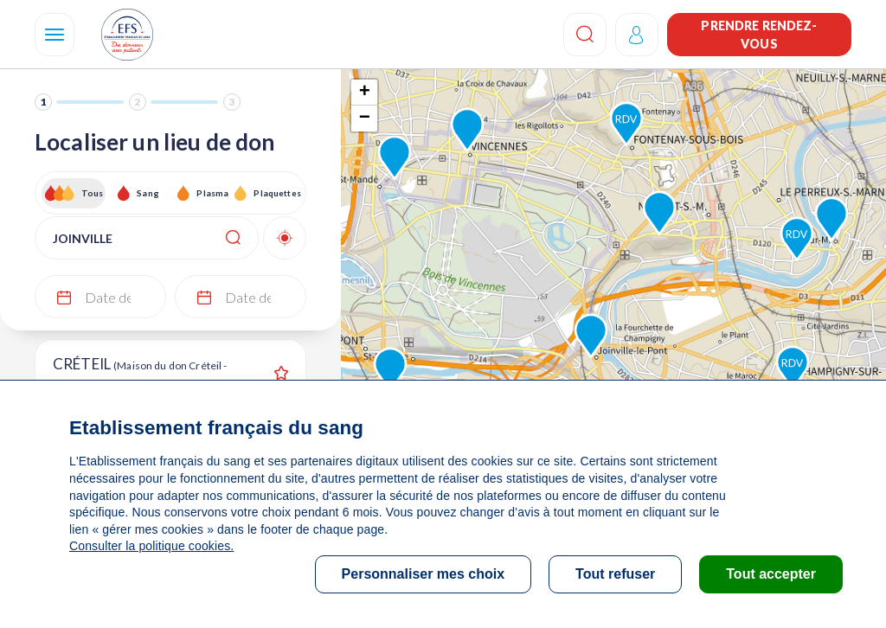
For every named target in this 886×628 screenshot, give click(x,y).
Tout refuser (615, 574)
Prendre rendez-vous (759, 34)
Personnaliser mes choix (423, 574)
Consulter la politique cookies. (151, 546)
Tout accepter (771, 574)
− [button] (364, 118)
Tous (92, 193)
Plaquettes (276, 193)
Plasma (212, 193)
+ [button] (364, 93)
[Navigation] (54, 34)
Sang (148, 193)
